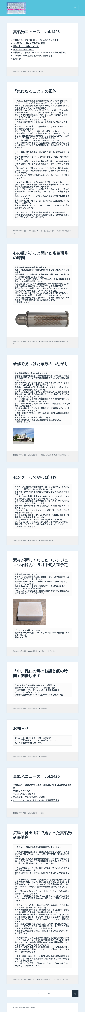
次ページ (75, 993)
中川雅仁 (32, 231)
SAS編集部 (33, 71)
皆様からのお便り (47, 341)
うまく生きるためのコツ (47, 231)
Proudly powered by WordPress (24, 1007)
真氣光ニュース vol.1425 (36, 776)
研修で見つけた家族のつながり (40, 364)
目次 (42, 71)
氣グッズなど (52, 651)
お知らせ (17, 59)
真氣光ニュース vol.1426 (36, 32)
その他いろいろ (62, 979)
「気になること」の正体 (34, 91)
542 (49, 993)
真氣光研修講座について (47, 979)
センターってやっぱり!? (34, 477)
